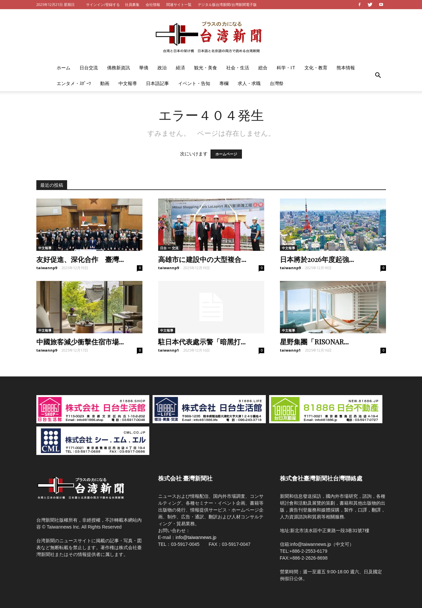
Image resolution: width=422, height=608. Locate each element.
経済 (180, 67)
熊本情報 (346, 67)
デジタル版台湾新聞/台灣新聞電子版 (227, 4)
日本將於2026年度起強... (317, 259)
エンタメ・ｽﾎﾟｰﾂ (74, 83)
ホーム (63, 67)
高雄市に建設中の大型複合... (202, 259)
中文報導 (128, 83)
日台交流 (89, 67)
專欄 (224, 83)
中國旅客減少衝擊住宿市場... (80, 341)
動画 (104, 83)
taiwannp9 (46, 267)
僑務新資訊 (118, 67)
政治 (162, 67)
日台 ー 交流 (169, 248)
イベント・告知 (194, 83)
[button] (378, 75)
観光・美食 (205, 67)
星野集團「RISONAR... (314, 341)
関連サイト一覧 (179, 4)
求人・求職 (249, 83)
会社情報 (153, 4)
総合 (262, 67)
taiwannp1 (168, 350)
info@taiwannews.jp (195, 537)
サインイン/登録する (103, 4)
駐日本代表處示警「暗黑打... (202, 341)
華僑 (143, 67)
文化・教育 (315, 67)
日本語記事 (157, 83)
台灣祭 (277, 83)
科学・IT (286, 67)
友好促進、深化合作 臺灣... (80, 259)
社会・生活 (237, 67)
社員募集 (132, 4)
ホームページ (226, 154)
